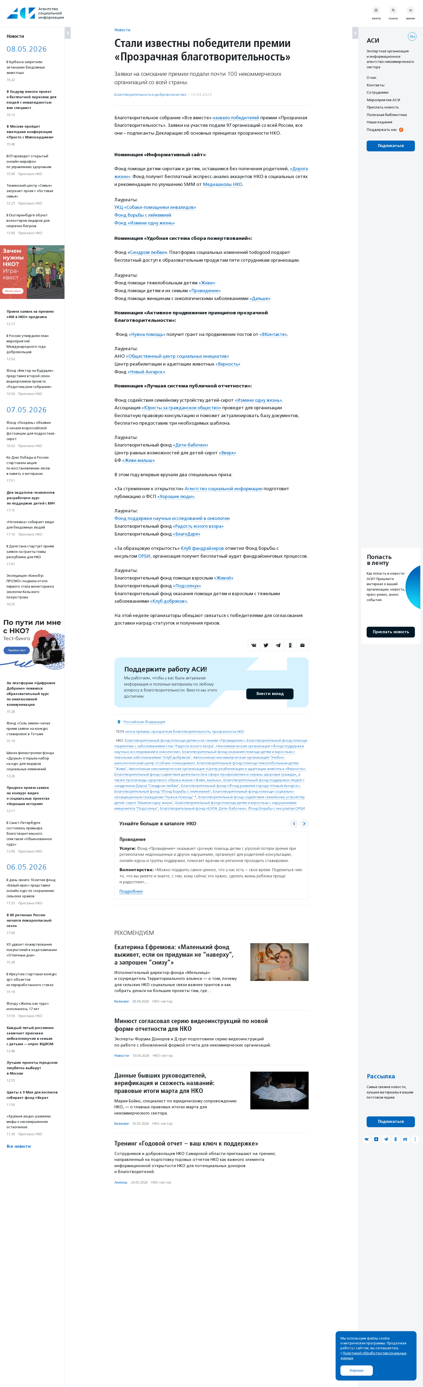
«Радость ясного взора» (199, 520)
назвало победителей (237, 117)
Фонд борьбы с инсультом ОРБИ (276, 801)
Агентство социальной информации (224, 483)
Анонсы (120, 1175)
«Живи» (207, 280)
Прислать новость (383, 107)
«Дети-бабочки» (191, 440)
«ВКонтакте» (275, 331)
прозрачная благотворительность (180, 724)
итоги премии (137, 724)
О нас (371, 77)
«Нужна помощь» (148, 331)
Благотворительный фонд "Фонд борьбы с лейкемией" (162, 784)
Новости (122, 30)
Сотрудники (377, 92)
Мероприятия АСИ (383, 100)
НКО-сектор (162, 994)
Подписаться (391, 145)
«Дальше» (261, 296)
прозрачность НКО (228, 724)
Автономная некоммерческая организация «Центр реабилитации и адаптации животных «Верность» (217, 761)
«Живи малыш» (138, 455)
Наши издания (379, 122)
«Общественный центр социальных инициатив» (179, 353)
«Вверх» (228, 448)
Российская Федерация (144, 714)
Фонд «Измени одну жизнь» (145, 221)
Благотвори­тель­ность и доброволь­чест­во (150, 94)
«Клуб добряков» (169, 594)
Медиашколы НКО (223, 183)
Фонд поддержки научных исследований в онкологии (173, 513)
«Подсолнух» (187, 579)
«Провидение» (205, 288)
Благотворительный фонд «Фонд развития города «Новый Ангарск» (240, 778)
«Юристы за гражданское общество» (183, 404)
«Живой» (224, 571)
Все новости (18, 1146)
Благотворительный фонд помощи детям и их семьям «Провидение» (185, 733)
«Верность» (228, 360)
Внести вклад (269, 686)
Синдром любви (147, 250)
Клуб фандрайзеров (203, 542)
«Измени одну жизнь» (259, 396)
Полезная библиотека (387, 115)
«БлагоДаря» (187, 528)
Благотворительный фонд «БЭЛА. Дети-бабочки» (203, 801)
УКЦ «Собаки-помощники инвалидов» (156, 206)
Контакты (375, 85)
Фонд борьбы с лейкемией (143, 213)
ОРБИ (144, 550)
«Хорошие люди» (176, 491)
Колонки (121, 994)
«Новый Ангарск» (147, 368)
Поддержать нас (382, 129)
